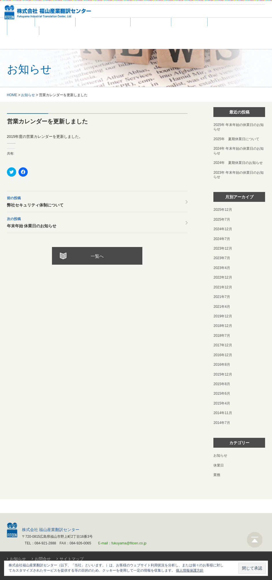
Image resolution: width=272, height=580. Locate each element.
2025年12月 (222, 210)
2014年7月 (221, 423)
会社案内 (23, 30)
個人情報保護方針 (190, 570)
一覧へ (97, 256)
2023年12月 (222, 248)
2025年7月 (221, 219)
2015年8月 (221, 384)
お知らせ (28, 95)
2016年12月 (222, 355)
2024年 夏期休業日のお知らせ (238, 163)
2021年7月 (221, 297)
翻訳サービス (55, 22)
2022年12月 (222, 277)
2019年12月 (222, 316)
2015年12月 (222, 374)
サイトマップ (71, 559)
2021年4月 (221, 307)
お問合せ (43, 559)
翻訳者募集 (189, 22)
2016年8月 (221, 365)
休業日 (218, 465)
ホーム (20, 22)
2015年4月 (221, 403)
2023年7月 (221, 258)
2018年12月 (222, 326)
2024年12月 (222, 229)
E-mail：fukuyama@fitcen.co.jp (122, 543)
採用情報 (223, 22)
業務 (216, 475)
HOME (12, 95)
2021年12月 (222, 287)
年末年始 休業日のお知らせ (97, 221)
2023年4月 (221, 268)
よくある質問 (151, 22)
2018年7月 (221, 336)
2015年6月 (221, 393)
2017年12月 (222, 345)
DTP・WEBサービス (103, 22)
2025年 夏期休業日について (236, 139)
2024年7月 (221, 239)
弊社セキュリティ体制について (97, 201)
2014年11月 (222, 413)
